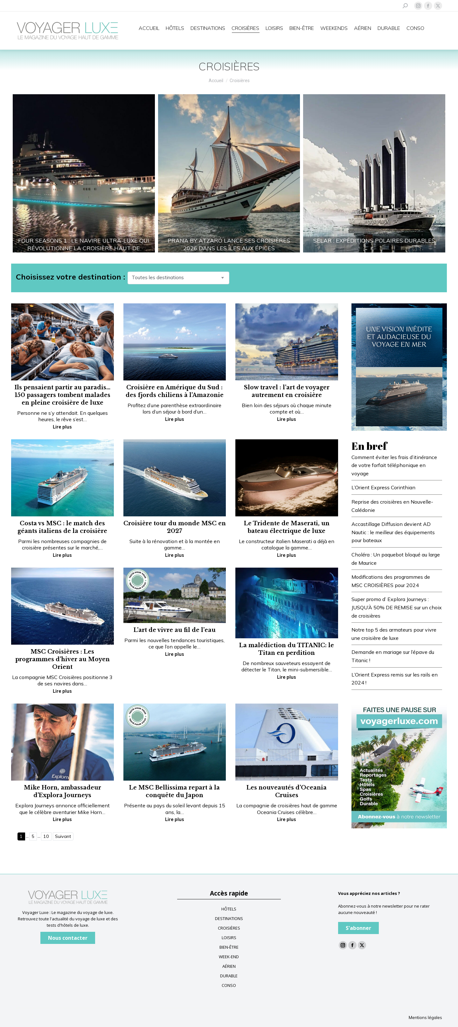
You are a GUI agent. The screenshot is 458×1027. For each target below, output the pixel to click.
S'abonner (358, 927)
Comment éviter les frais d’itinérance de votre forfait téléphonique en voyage (394, 465)
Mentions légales (425, 1017)
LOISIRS (229, 937)
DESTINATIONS (229, 918)
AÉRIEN (229, 966)
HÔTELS (228, 909)
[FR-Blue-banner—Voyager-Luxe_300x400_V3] (399, 366)
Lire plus (62, 427)
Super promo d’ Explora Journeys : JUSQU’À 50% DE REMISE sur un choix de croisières (396, 607)
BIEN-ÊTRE (229, 947)
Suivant (63, 836)
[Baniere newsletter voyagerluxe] (399, 764)
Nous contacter (67, 937)
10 (46, 836)
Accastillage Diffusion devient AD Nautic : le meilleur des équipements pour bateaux (393, 532)
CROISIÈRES (229, 928)
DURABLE (229, 976)
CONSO (229, 985)
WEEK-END (229, 957)
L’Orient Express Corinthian (383, 487)
